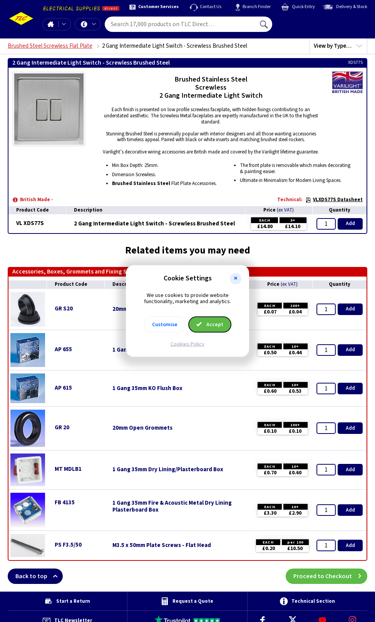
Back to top (39, 576)
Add (350, 223)
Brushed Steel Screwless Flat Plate (50, 46)
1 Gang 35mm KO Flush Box (147, 388)
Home (50, 24)
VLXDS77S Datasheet (334, 199)
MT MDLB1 (68, 469)
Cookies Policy (187, 344)
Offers (94, 24)
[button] (235, 278)
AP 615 (63, 388)
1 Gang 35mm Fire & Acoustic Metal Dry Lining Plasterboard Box (172, 507)
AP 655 (63, 349)
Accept (209, 325)
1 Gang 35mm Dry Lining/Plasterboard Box (167, 469)
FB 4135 (65, 503)
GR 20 (62, 428)
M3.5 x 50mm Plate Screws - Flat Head (161, 545)
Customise (164, 325)
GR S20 (64, 309)
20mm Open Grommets (142, 428)
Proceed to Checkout (330, 576)
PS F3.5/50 (68, 545)
